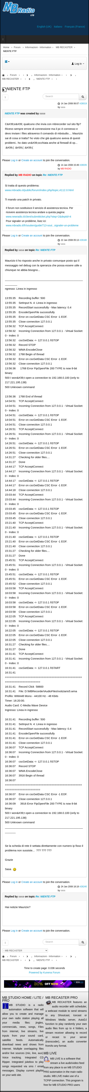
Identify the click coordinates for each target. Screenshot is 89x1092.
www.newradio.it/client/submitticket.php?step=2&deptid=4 (38, 216)
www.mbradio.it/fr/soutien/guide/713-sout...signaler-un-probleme (42, 225)
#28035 (83, 165)
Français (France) (75, 26)
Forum (17, 47)
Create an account (31, 160)
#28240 (83, 886)
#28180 (83, 240)
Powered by (35, 972)
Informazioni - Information (38, 47)
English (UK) (44, 26)
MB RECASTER (64, 47)
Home (6, 47)
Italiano (58, 26)
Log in (14, 160)
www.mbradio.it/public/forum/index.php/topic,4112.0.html (39, 190)
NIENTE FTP (12, 113)
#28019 (83, 103)
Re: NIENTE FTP (53, 174)
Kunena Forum (51, 972)
